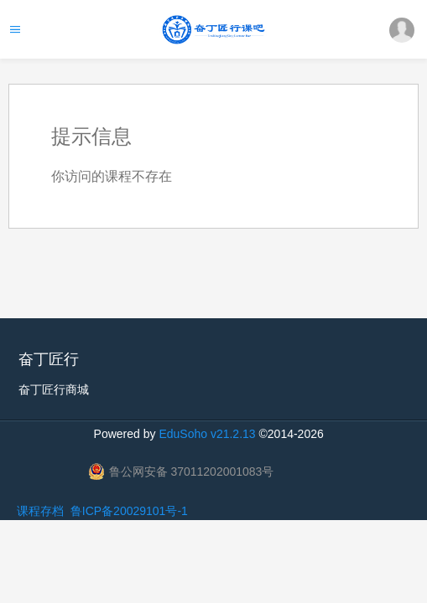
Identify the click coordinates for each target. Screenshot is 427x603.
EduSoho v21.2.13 (207, 434)
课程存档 (40, 511)
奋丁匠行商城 (53, 389)
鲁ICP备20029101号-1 (129, 511)
